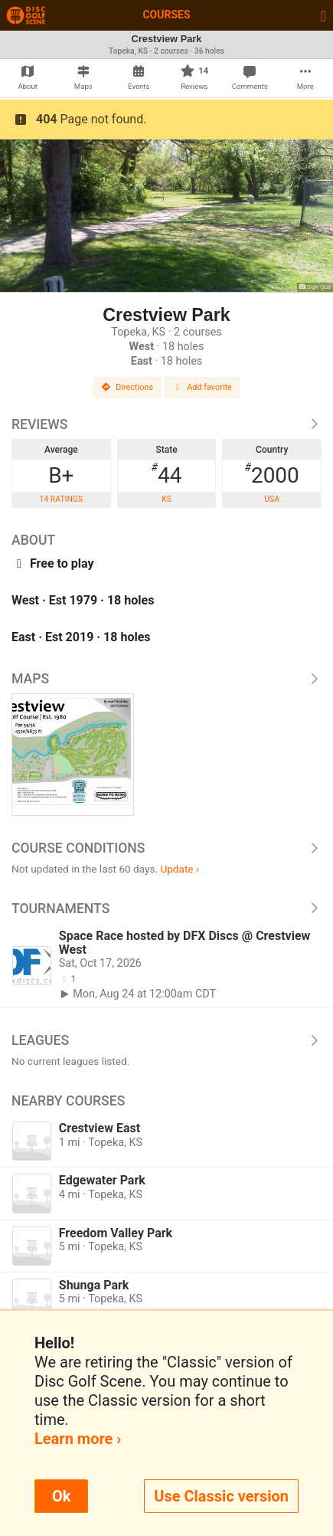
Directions (127, 387)
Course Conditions (166, 848)
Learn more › (77, 1439)
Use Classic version (221, 1496)
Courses (166, 14)
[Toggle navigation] (323, 15)
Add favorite (202, 387)
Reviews (166, 424)
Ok (61, 1496)
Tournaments (166, 908)
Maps (166, 678)
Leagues (166, 1040)
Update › (179, 869)
